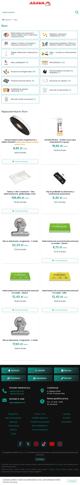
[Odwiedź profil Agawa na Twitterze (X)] (28, 444)
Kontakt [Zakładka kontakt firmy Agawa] (66, 418)
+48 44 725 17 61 (16, 391)
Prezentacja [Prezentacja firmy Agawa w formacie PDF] (13, 426)
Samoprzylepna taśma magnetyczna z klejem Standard (20, 142)
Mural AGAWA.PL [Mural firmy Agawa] (40, 426)
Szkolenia (13, 378)
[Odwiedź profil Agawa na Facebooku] (20, 444)
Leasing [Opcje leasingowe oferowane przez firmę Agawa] (66, 414)
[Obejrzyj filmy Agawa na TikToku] (44, 444)
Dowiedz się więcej (10, 482)
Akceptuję (72, 481)
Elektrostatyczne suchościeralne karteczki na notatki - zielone (60, 242)
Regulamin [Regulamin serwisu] (13, 414)
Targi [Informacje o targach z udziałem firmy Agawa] (13, 433)
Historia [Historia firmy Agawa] (13, 430)
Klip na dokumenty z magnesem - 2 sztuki (20, 241)
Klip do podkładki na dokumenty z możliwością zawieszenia (60, 193)
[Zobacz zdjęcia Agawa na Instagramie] (60, 444)
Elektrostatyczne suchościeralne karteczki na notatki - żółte (60, 292)
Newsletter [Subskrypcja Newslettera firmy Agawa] (66, 422)
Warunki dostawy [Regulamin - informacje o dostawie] (13, 418)
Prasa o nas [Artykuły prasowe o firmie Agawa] (40, 414)
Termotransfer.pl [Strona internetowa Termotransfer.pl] (40, 430)
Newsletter (40, 378)
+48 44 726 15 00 (16, 394)
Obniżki (40, 370)
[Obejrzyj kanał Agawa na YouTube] (52, 444)
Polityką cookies (54, 469)
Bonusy (66, 370)
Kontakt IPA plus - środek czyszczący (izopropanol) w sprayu (60, 141)
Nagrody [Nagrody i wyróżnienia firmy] (13, 422)
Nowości (13, 370)
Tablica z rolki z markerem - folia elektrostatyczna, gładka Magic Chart (20, 193)
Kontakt (66, 378)
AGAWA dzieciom (40, 418)
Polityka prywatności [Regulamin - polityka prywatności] (40, 422)
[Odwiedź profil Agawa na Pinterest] (36, 444)
